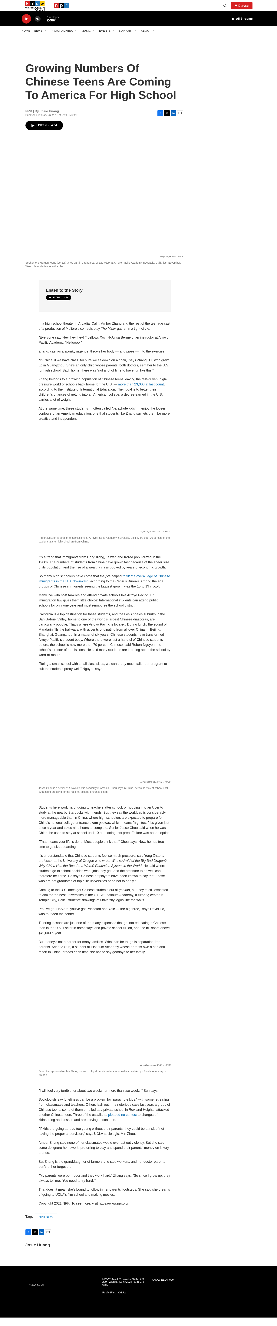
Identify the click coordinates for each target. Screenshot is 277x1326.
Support (126, 39)
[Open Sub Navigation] (45, 39)
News (38, 39)
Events (105, 39)
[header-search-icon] (227, 10)
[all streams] (242, 27)
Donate (246, 10)
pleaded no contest (122, 1123)
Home (26, 39)
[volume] (38, 27)
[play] (26, 27)
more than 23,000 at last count (141, 393)
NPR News (46, 1225)
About (146, 39)
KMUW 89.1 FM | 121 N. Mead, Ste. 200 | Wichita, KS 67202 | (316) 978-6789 (123, 1290)
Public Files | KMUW (114, 1301)
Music (86, 39)
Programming (62, 39)
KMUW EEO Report (163, 1288)
